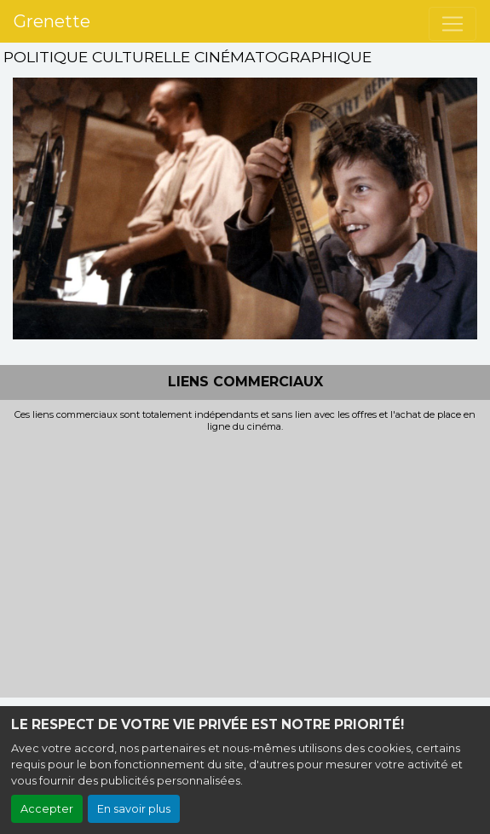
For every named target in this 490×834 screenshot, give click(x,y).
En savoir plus (133, 808)
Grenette (52, 21)
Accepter (46, 808)
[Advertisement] (245, 560)
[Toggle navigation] (452, 24)
